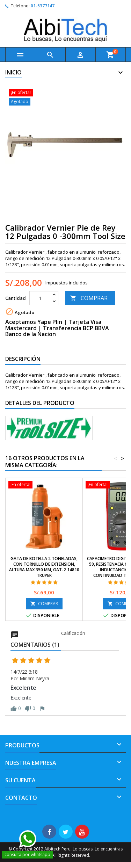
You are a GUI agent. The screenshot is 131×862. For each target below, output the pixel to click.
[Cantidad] (39, 298)
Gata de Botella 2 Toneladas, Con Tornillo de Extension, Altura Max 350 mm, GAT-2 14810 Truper (44, 567)
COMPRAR (89, 298)
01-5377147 (42, 6)
